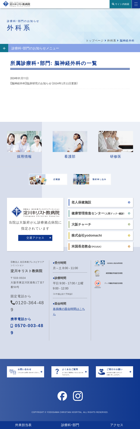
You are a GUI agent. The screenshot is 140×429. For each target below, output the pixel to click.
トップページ (95, 40)
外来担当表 (23, 425)
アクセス (116, 425)
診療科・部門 (70, 425)
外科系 (111, 40)
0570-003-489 (27, 328)
